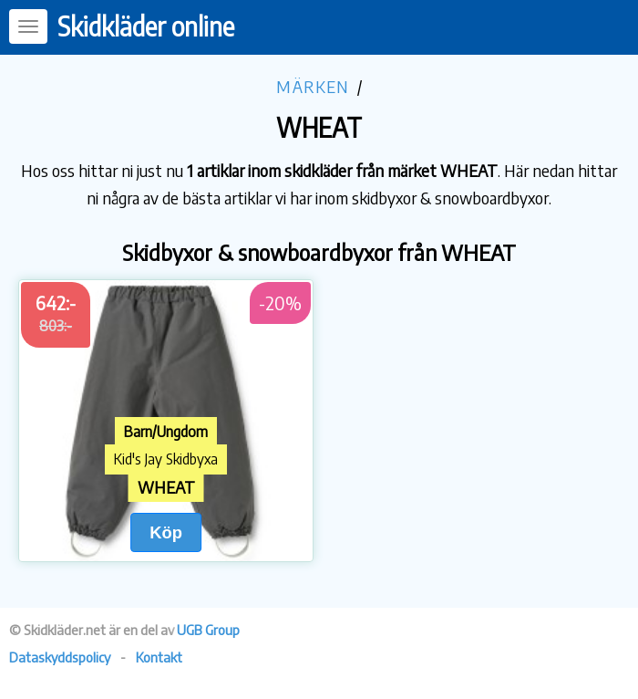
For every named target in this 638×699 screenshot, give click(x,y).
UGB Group (208, 629)
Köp (165, 532)
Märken (312, 86)
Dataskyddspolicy (59, 657)
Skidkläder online (145, 26)
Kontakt (159, 657)
